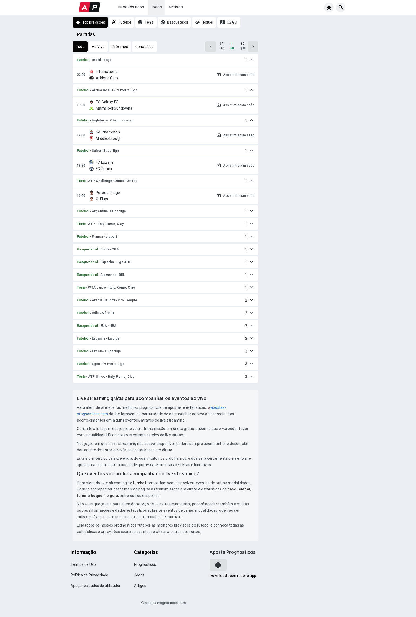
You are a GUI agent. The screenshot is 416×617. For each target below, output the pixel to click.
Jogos (156, 7)
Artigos (175, 7)
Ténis (81, 181)
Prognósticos (131, 7)
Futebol (83, 60)
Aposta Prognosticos (232, 552)
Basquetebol (87, 249)
